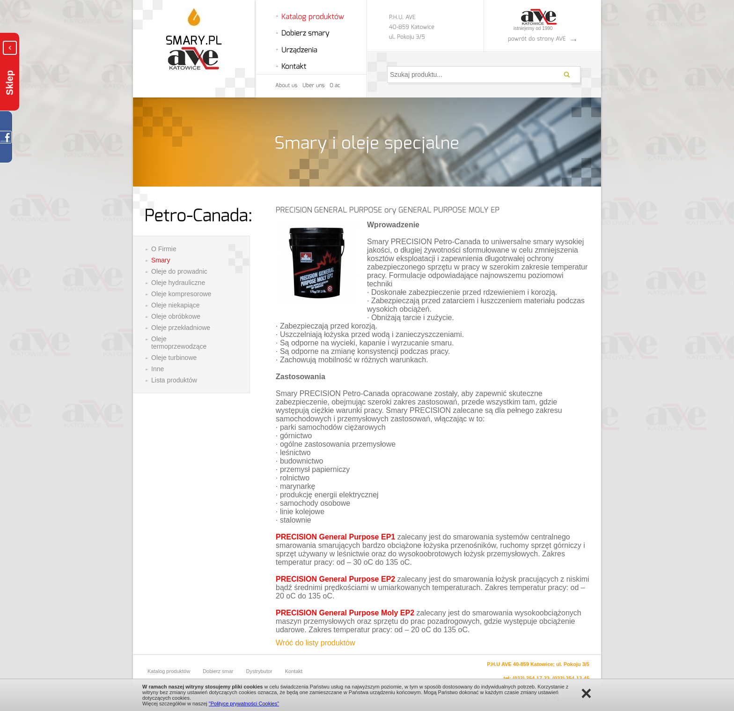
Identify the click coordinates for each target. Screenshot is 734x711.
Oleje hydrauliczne (178, 282)
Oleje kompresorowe (181, 294)
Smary (160, 260)
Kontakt (293, 671)
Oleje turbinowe (174, 357)
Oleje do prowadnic (179, 271)
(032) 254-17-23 (531, 678)
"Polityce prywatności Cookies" (244, 703)
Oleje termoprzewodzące (178, 342)
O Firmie (163, 249)
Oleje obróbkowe (175, 316)
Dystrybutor (259, 671)
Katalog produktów (168, 671)
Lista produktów (174, 380)
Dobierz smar (218, 671)
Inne (157, 369)
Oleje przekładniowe (180, 327)
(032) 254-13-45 (570, 678)
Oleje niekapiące (175, 305)
